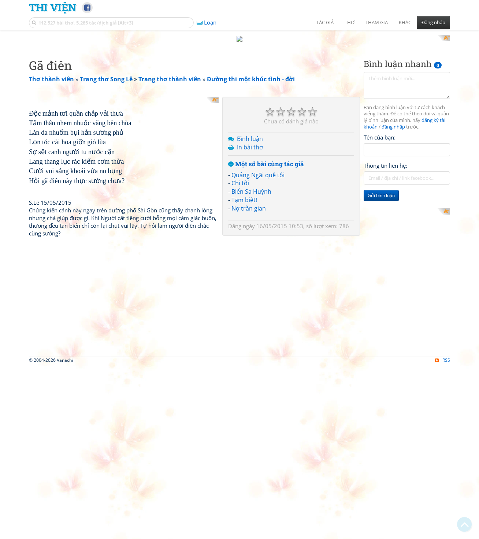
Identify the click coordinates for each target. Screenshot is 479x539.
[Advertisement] (407, 245)
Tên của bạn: (380, 137)
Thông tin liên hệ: (385, 165)
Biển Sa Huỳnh (251, 191)
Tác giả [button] (325, 22)
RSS (442, 437)
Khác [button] (405, 22)
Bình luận (250, 139)
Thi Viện (52, 7)
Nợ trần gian (248, 208)
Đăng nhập (433, 22)
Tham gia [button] (376, 22)
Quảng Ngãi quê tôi (258, 175)
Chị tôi (240, 183)
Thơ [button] (349, 22)
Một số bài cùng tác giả (266, 164)
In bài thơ (250, 147)
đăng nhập (393, 127)
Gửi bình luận (381, 195)
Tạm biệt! (244, 200)
